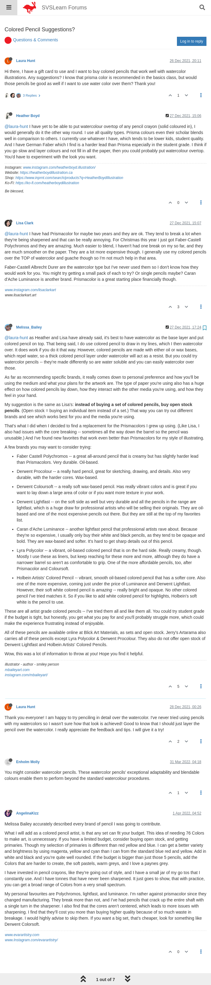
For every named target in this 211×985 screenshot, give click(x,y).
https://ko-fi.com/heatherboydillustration (47, 167)
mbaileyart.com (17, 654)
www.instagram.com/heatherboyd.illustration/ (59, 152)
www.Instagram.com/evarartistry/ (31, 924)
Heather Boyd (28, 100)
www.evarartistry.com (22, 919)
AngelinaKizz (27, 798)
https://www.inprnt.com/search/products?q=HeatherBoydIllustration (69, 162)
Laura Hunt (25, 45)
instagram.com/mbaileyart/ (26, 659)
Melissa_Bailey (29, 312)
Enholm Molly (28, 746)
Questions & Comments (35, 24)
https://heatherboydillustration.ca (46, 157)
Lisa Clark (24, 207)
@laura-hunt (16, 110)
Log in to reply (191, 26)
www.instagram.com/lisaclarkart (30, 274)
